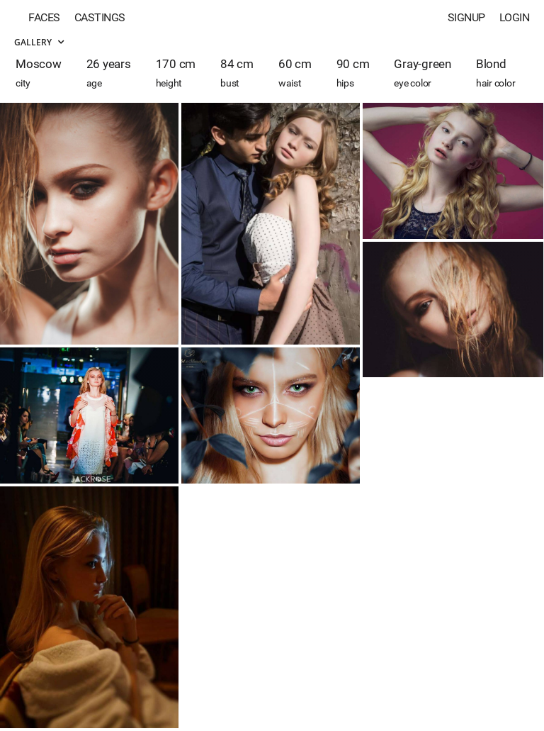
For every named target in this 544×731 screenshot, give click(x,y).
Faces (44, 17)
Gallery (39, 42)
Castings (99, 17)
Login (514, 17)
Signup (466, 17)
